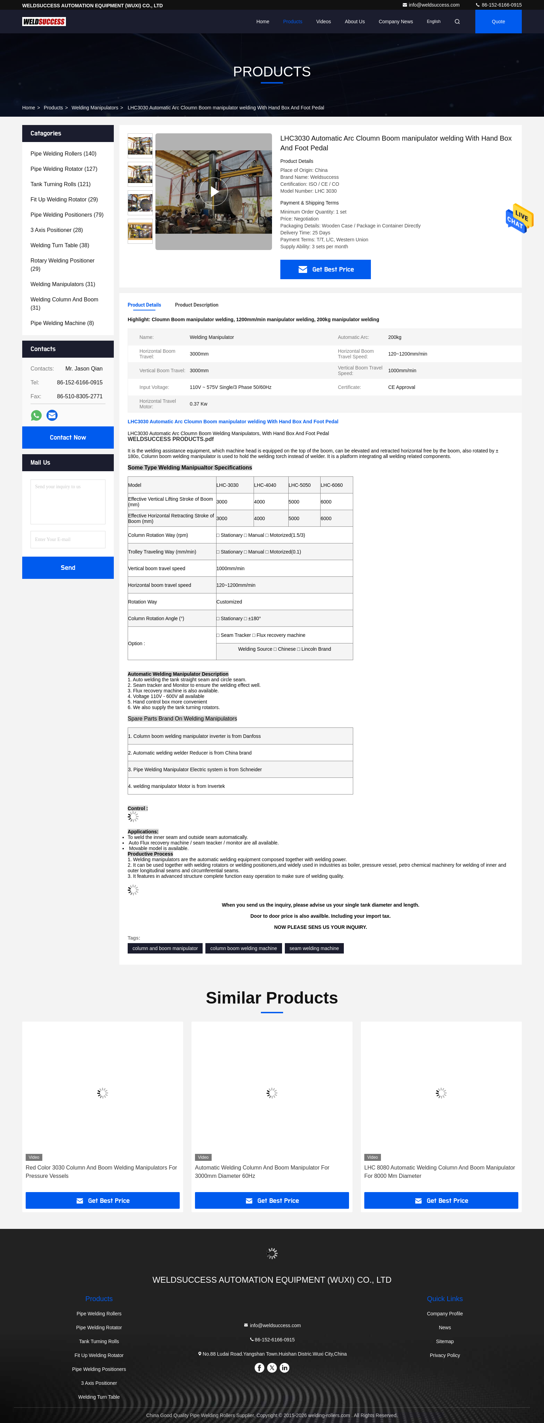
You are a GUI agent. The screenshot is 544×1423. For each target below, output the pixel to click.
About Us (355, 21)
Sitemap (445, 1341)
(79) (67, 215)
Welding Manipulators (95, 107)
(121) (61, 184)
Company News (396, 21)
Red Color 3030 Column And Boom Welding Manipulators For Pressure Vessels (101, 1172)
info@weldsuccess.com (431, 5)
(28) (57, 230)
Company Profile (445, 1313)
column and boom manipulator (165, 948)
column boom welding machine (243, 948)
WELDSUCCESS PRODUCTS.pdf (171, 439)
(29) (64, 199)
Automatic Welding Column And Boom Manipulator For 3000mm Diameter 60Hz (262, 1172)
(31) (63, 284)
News (445, 1327)
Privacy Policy (445, 1355)
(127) (64, 169)
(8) (62, 323)
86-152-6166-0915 (498, 5)
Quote (498, 21)
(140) (63, 154)
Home (262, 21)
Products (292, 21)
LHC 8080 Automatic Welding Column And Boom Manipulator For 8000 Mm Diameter (439, 1172)
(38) (60, 245)
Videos (323, 21)
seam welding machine (314, 948)
